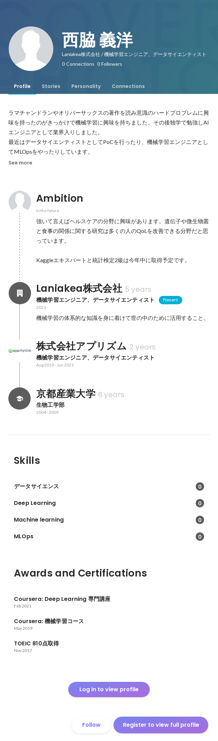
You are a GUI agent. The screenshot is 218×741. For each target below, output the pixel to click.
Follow (91, 725)
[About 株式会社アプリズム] (19, 350)
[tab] (22, 86)
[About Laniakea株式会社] (19, 293)
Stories (51, 86)
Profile (22, 86)
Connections (128, 86)
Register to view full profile (161, 725)
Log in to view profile (109, 689)
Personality (86, 86)
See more (20, 162)
